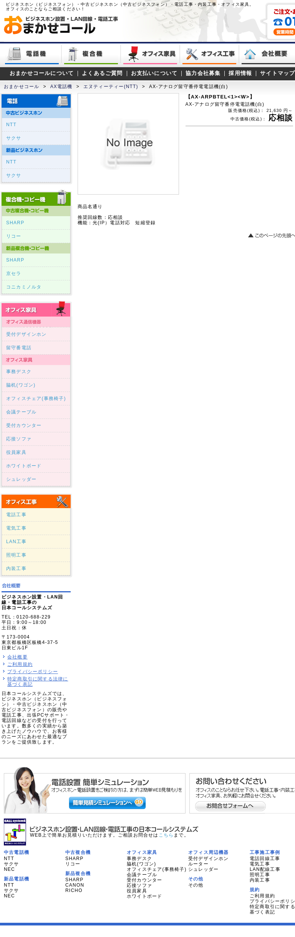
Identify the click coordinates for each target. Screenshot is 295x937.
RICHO (74, 890)
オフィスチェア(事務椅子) (36, 398)
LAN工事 (16, 541)
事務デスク (18, 371)
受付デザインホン (26, 334)
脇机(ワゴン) (20, 385)
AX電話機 (61, 86)
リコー (14, 236)
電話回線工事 (265, 858)
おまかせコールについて (42, 73)
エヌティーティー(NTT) (110, 86)
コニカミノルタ (23, 287)
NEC (9, 869)
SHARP (15, 222)
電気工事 (16, 528)
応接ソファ (18, 439)
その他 (196, 885)
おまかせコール (21, 86)
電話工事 (16, 514)
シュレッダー (21, 479)
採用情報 (240, 73)
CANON (74, 885)
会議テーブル (21, 412)
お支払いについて (154, 73)
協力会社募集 (203, 73)
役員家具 (16, 452)
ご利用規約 (20, 664)
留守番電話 (18, 347)
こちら (166, 835)
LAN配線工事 (265, 869)
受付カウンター (23, 425)
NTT (11, 124)
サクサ (14, 138)
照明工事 (16, 555)
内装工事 (16, 568)
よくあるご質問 (102, 73)
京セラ (14, 273)
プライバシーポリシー (32, 671)
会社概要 (17, 657)
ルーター (198, 864)
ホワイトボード (23, 465)
